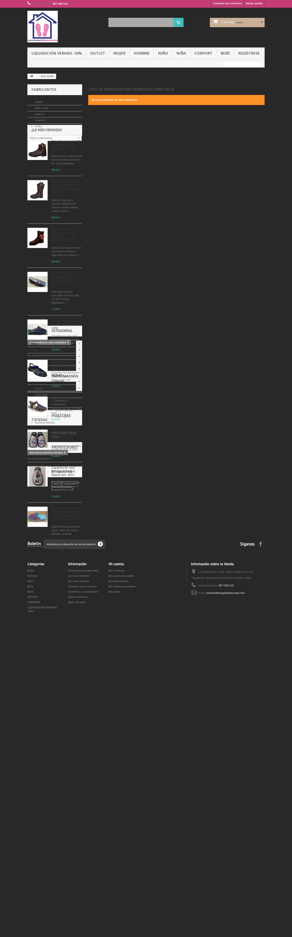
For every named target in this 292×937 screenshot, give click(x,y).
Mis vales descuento (121, 866)
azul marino (50, 801)
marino (33, 801)
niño (65, 801)
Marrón (61, 795)
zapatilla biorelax (40, 807)
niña (32, 789)
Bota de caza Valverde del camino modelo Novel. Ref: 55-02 (66, 166)
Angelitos (40, 118)
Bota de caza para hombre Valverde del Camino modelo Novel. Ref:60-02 (66, 208)
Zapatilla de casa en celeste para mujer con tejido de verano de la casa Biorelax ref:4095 (67, 535)
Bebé (225, 53)
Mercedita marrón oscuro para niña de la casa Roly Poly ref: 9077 (66, 300)
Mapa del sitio (76, 892)
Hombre (142, 53)
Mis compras (116, 861)
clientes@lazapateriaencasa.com (225, 883)
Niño (163, 53)
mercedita (46, 789)
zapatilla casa (65, 789)
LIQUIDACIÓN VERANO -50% (56, 53)
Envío (38, 673)
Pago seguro (42, 697)
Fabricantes (43, 89)
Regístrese (249, 53)
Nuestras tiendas (44, 703)
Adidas (38, 100)
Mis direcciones (118, 871)
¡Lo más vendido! (46, 151)
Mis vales (114, 882)
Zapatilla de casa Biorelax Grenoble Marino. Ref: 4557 (63, 456)
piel (31, 795)
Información (44, 662)
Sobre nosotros (43, 691)
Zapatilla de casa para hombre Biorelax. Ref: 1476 (66, 345)
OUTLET (97, 53)
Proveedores (44, 753)
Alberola (39, 112)
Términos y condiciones (48, 685)
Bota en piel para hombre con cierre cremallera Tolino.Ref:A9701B (63, 256)
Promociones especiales (83, 861)
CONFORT (203, 53)
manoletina (46, 795)
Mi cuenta (116, 854)
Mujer (119, 53)
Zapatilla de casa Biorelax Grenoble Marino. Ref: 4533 (63, 492)
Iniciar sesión (254, 3)
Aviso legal (40, 679)
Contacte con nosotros (227, 3)
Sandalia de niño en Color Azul (64, 421)
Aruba (38, 124)
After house (41, 106)
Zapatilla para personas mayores (63, 384)
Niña (181, 53)
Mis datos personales (121, 877)
